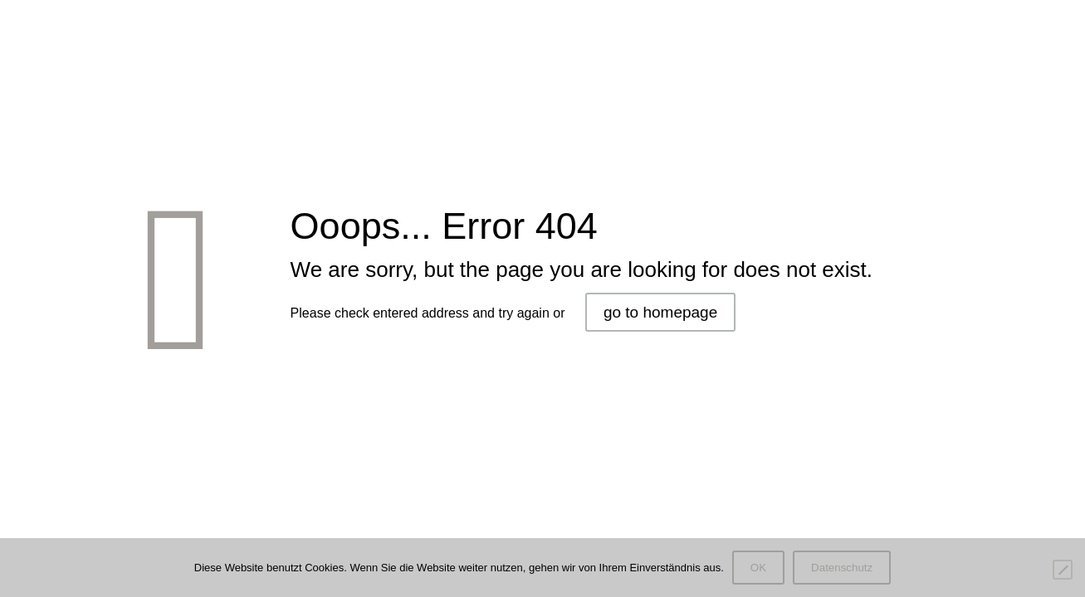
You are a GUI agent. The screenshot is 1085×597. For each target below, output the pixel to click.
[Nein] (1063, 570)
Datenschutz (841, 567)
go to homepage (660, 312)
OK (758, 567)
